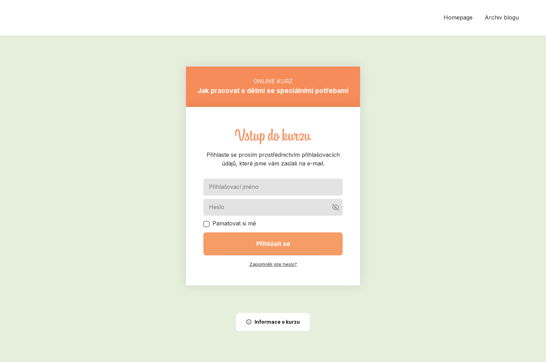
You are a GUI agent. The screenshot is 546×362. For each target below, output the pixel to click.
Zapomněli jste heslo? (273, 264)
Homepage (458, 17)
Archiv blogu (502, 17)
